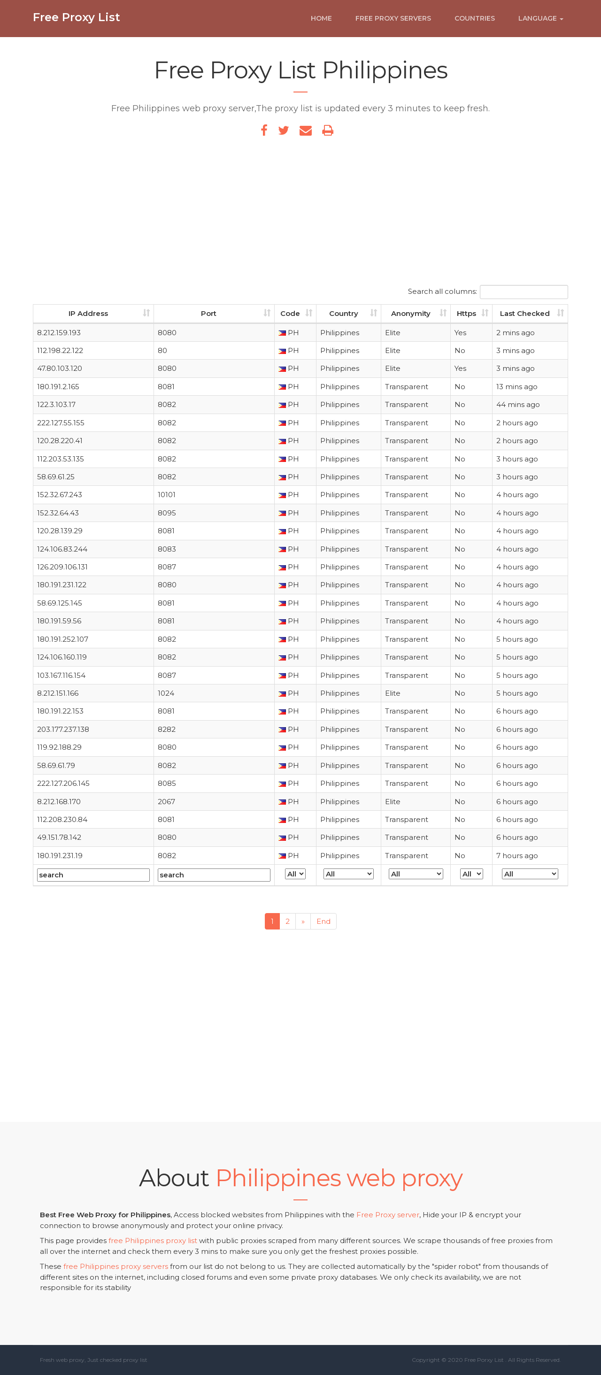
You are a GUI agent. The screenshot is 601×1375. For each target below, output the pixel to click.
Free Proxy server (387, 1214)
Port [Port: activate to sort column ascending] (208, 313)
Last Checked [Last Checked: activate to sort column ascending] (525, 313)
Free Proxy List (76, 21)
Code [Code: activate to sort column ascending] (290, 313)
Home (321, 22)
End (323, 921)
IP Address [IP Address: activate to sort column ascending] (88, 313)
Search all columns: (488, 292)
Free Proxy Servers (393, 22)
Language (540, 22)
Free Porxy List (484, 1359)
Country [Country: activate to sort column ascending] (343, 313)
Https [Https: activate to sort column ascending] (466, 313)
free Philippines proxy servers (115, 1266)
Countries (475, 22)
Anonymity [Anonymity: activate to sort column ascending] (411, 313)
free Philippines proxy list (152, 1240)
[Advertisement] (300, 214)
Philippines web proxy (338, 1178)
